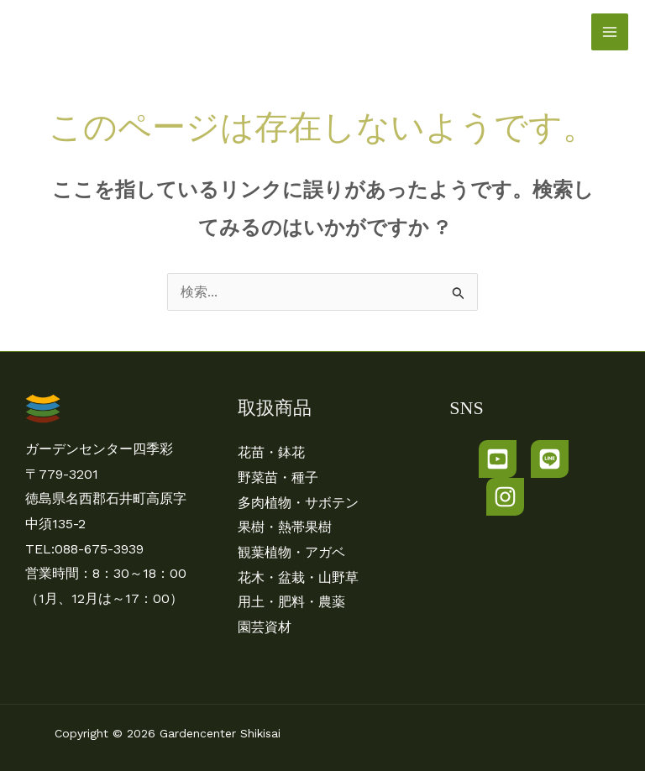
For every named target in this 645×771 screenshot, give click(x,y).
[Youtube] (498, 459)
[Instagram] (505, 497)
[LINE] (550, 459)
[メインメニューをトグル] (609, 31)
